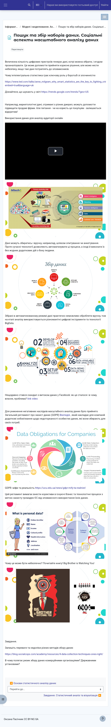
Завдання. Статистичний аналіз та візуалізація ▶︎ (72, 695)
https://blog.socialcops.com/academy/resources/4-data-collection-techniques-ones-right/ (54, 654)
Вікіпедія (65, 415)
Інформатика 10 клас (11, 26)
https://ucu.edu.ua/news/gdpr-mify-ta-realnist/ (60, 487)
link (29, 398)
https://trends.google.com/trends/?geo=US (64, 91)
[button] (29, 5)
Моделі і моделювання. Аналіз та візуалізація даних (38, 26)
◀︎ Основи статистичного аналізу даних (33, 683)
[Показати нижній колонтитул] (103, 719)
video (35, 398)
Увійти (104, 4)
